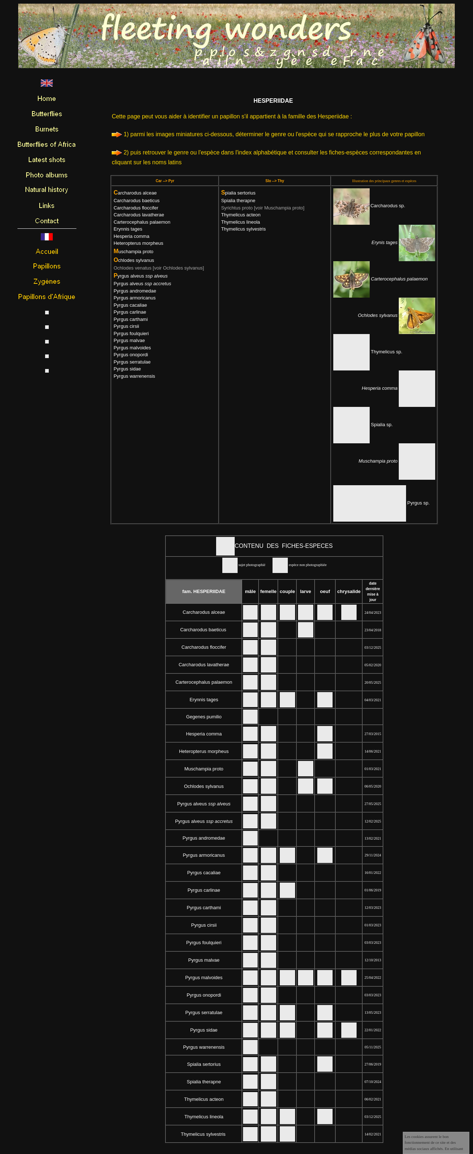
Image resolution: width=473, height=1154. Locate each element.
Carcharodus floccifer (136, 208)
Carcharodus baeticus (136, 200)
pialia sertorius (238, 193)
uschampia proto (133, 251)
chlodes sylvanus (134, 260)
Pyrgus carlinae (130, 312)
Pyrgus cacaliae (130, 305)
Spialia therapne (238, 200)
